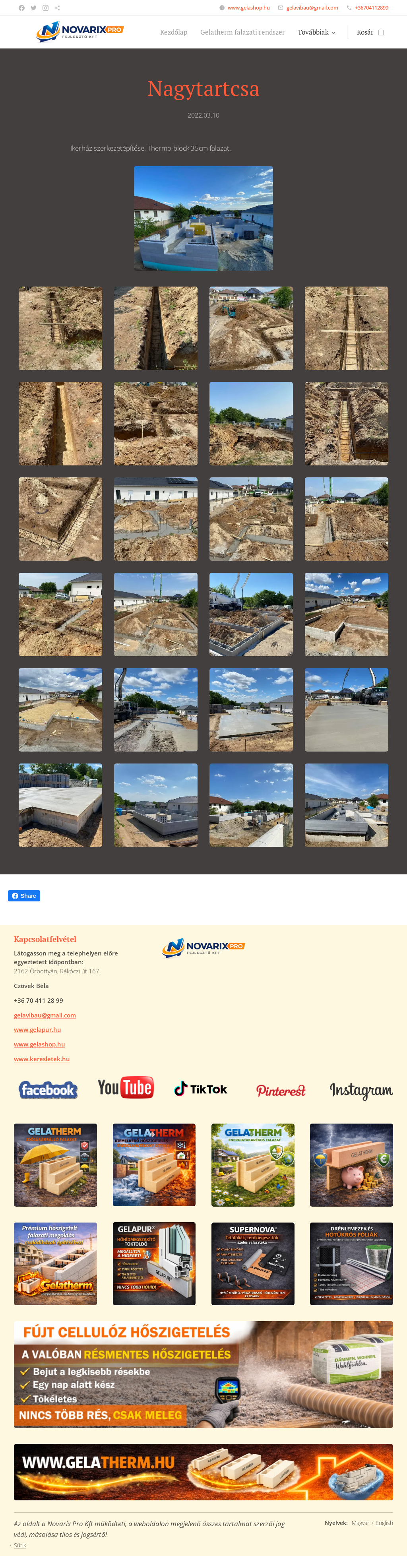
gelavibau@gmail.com (312, 7)
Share (24, 896)
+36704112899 (371, 7)
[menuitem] (176, 32)
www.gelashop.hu (249, 7)
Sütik (20, 1545)
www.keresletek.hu (42, 1059)
